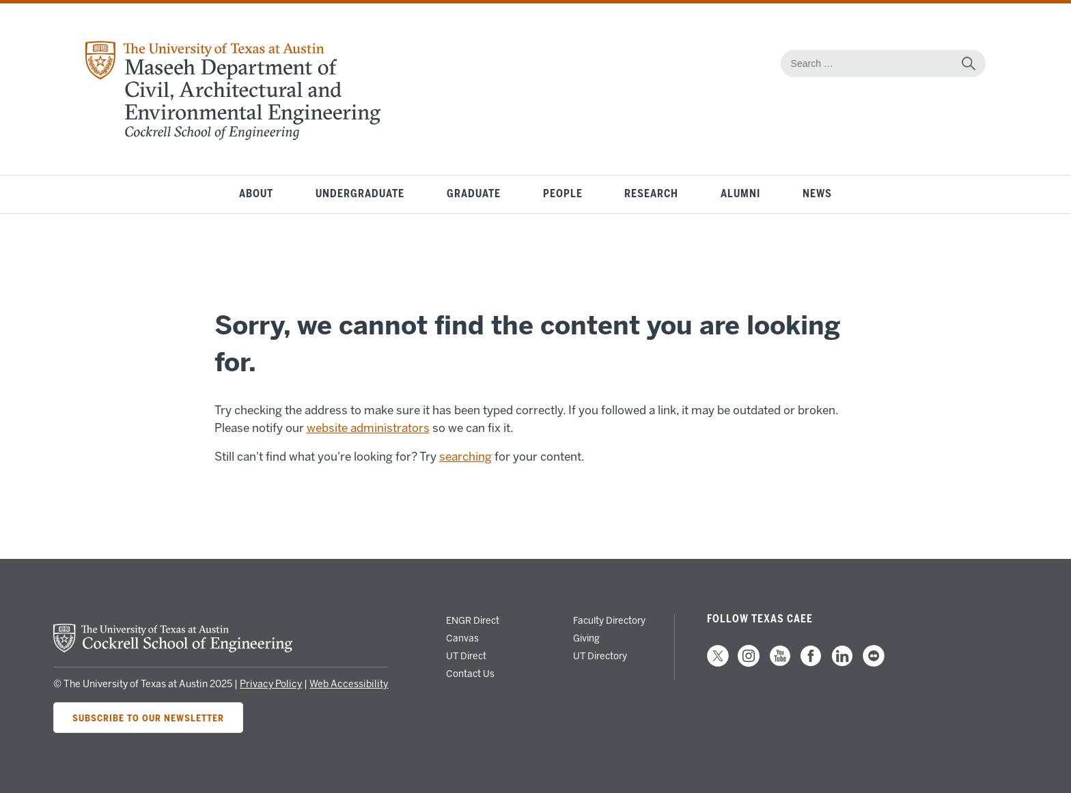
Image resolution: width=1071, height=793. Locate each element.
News (817, 194)
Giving (586, 638)
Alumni (740, 194)
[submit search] (968, 63)
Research (651, 194)
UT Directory (600, 655)
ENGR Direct (472, 620)
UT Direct (466, 655)
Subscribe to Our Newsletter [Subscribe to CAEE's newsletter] (148, 717)
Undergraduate (360, 194)
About (256, 194)
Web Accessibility (348, 684)
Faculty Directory (609, 620)
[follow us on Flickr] (874, 663)
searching (465, 456)
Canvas (462, 638)
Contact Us (470, 673)
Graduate (474, 194)
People (563, 194)
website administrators (368, 428)
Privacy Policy (271, 684)
